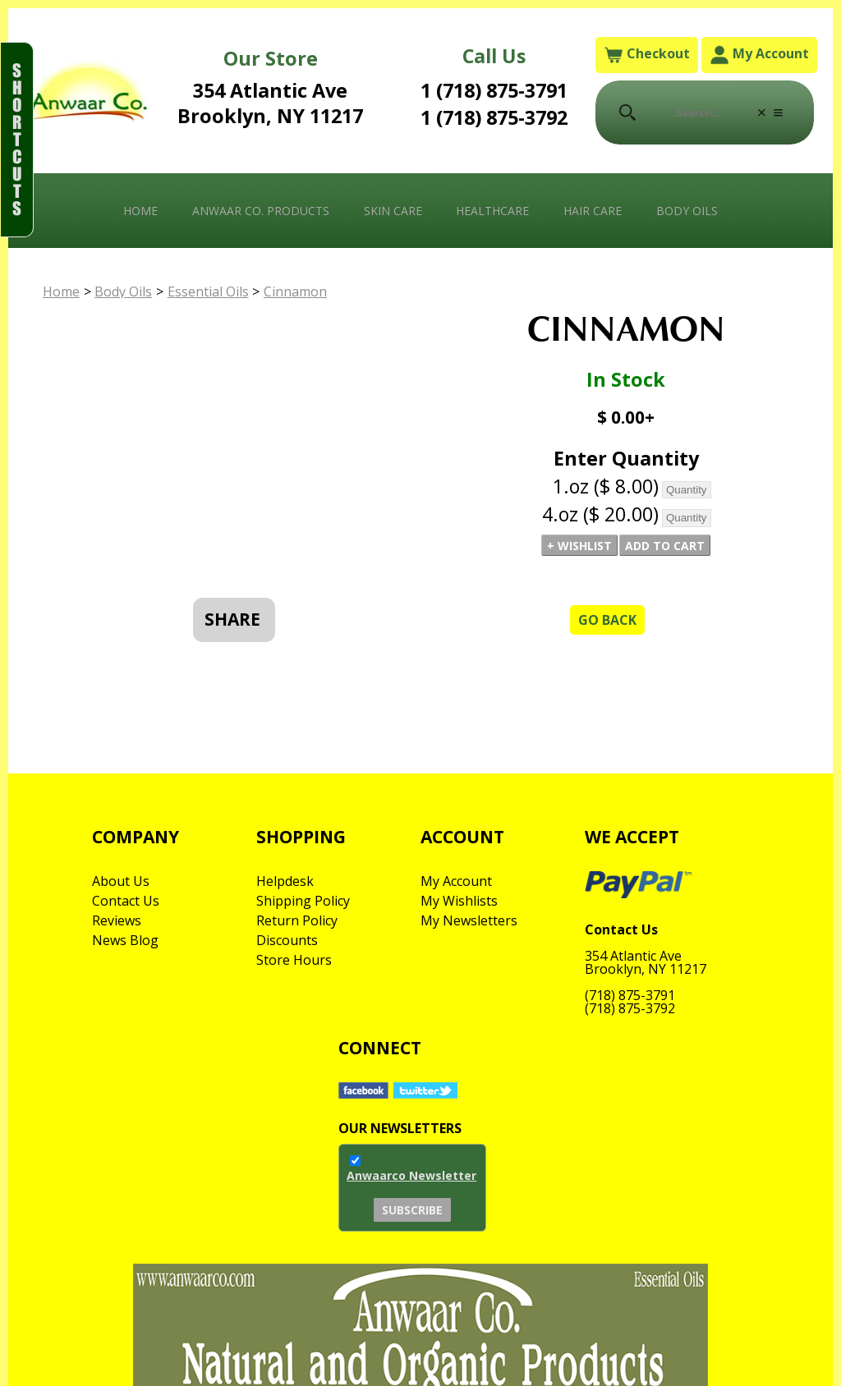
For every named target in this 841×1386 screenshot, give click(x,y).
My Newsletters (468, 920)
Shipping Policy (303, 901)
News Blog (125, 940)
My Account (759, 54)
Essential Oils (208, 291)
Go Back (607, 620)
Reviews (116, 920)
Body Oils (687, 210)
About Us (120, 881)
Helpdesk (285, 881)
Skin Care (393, 210)
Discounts (287, 940)
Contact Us (125, 901)
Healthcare (492, 210)
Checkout (647, 54)
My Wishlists (459, 901)
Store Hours (294, 960)
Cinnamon (295, 291)
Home (140, 210)
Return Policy (297, 920)
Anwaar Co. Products (260, 210)
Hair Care (592, 210)
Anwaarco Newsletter (411, 1175)
